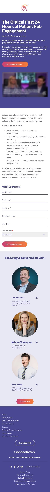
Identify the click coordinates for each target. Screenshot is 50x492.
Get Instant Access (14, 64)
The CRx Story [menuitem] (7, 417)
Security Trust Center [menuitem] (10, 436)
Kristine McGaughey (22, 342)
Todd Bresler (18, 297)
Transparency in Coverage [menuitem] (25, 484)
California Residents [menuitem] (25, 478)
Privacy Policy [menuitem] (25, 472)
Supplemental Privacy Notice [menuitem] (25, 481)
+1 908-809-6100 (33, 466)
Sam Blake (17, 384)
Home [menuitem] (4, 414)
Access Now (25, 401)
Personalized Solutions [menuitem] (10, 420)
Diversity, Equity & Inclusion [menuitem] (12, 430)
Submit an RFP (25, 443)
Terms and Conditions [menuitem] (25, 475)
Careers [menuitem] (5, 427)
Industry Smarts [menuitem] (8, 423)
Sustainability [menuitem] (7, 433)
